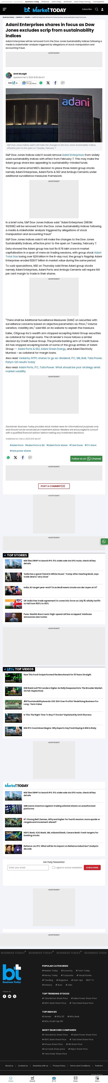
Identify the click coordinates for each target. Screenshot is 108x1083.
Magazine (63, 980)
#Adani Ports (16, 445)
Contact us (23, 1065)
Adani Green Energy (53, 349)
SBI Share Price (75, 1044)
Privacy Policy (59, 1065)
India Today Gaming (82, 2)
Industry (48, 984)
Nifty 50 (60, 1016)
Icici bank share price (54, 1049)
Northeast (68, 2)
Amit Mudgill (20, 73)
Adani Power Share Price (85, 998)
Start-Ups (78, 980)
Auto (60, 984)
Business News (8, 17)
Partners (99, 1065)
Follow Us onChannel (86, 459)
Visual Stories (85, 975)
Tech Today (84, 970)
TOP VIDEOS (20, 669)
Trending (48, 980)
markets (19, 17)
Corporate (68, 975)
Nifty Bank (74, 1016)
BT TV (91, 980)
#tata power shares (20, 450)
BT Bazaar (45, 2)
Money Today (51, 975)
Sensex (47, 1016)
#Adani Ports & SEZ (35, 445)
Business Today (32, 2)
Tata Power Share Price (55, 1053)
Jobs (70, 984)
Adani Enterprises (73, 155)
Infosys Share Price (53, 1044)
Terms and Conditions (80, 1065)
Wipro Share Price (79, 1049)
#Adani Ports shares (57, 445)
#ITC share (90, 445)
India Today (56, 2)
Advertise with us (40, 1065)
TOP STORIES (17, 555)
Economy (68, 970)
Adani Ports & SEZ (29, 349)
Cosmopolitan (98, 2)
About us (9, 1065)
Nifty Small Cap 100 (53, 1021)
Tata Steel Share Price (82, 1003)
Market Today (51, 970)
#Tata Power (76, 445)
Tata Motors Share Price (56, 998)
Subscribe (87, 9)
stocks (27, 17)
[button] (97, 1079)
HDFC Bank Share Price (55, 1003)
